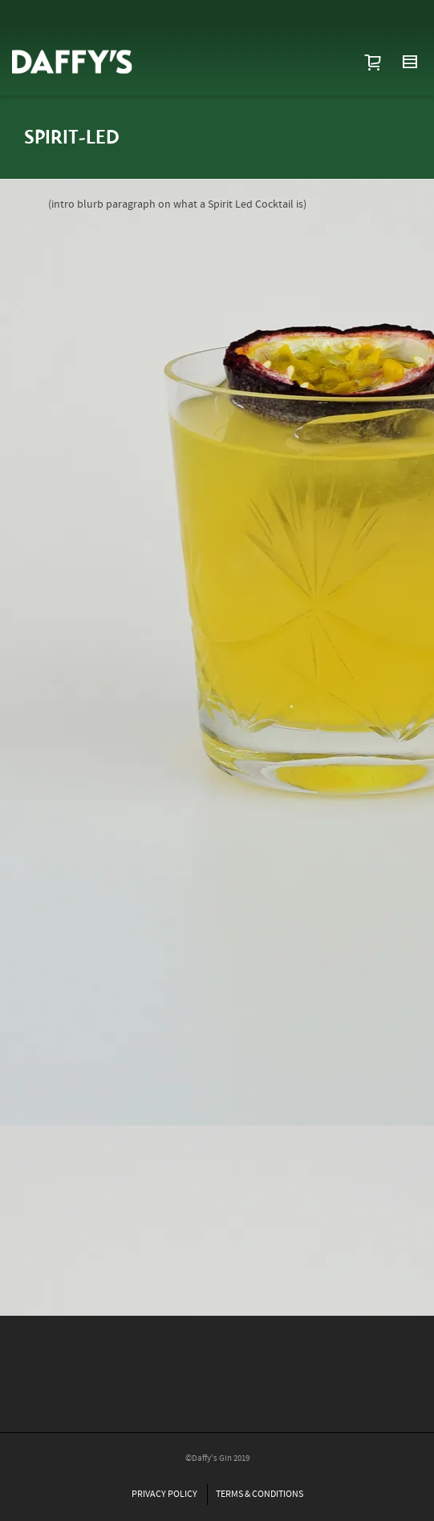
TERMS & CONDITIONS (259, 1494)
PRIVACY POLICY (164, 1494)
